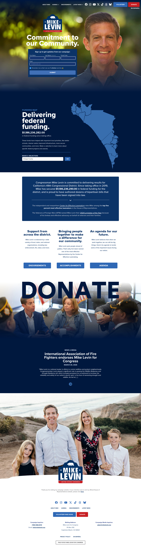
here (82, 492)
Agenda (54, 5)
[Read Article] (70, 384)
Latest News (77, 5)
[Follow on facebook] (86, 4)
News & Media (70, 350)
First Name (37, 57)
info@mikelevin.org (39, 527)
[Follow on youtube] (94, 4)
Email (53, 63)
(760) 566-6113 (37, 525)
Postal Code (68, 57)
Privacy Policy (65, 537)
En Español (135, 8)
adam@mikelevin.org (104, 525)
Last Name (52, 57)
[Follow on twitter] (98, 4)
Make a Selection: (30, 156)
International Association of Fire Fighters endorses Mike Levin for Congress (70, 357)
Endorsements (66, 5)
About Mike (46, 5)
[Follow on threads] (106, 4)
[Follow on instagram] (90, 4)
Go (68, 159)
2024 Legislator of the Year (91, 212)
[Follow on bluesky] (110, 4)
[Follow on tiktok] (102, 4)
